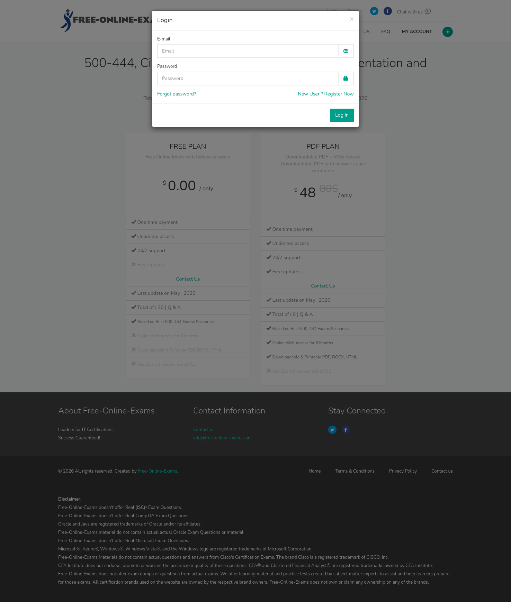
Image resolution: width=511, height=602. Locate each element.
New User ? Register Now (326, 94)
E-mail (163, 39)
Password (167, 66)
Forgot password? (176, 94)
